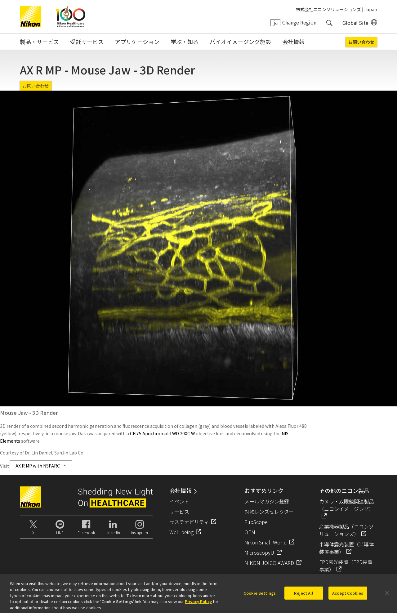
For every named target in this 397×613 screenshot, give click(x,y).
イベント (179, 501)
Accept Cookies (347, 595)
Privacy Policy (198, 604)
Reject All (303, 595)
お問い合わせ (361, 42)
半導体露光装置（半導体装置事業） (346, 547)
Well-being (181, 532)
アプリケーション (137, 42)
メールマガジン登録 (266, 501)
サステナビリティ (189, 522)
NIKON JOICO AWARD (269, 562)
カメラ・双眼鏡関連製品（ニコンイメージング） (346, 505)
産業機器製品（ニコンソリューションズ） (346, 530)
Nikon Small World (265, 542)
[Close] (387, 595)
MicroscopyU (259, 552)
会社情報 (293, 42)
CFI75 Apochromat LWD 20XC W (162, 433)
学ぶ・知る (184, 42)
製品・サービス (39, 42)
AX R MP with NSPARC (38, 466)
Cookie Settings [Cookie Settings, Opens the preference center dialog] (259, 595)
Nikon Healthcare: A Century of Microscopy (70, 16)
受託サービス (87, 42)
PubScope (256, 522)
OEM (249, 532)
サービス (179, 511)
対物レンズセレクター (269, 511)
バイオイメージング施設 (240, 42)
